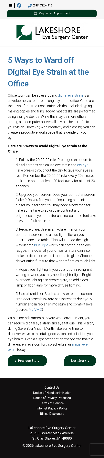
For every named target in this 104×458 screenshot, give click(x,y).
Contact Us (52, 387)
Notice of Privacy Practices (52, 398)
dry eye (82, 165)
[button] (10, 5)
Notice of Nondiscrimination (52, 392)
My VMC (35, 309)
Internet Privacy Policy (52, 408)
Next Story (78, 361)
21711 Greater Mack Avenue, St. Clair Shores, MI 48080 (52, 433)
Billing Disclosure (52, 413)
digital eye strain (70, 95)
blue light (41, 245)
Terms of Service (52, 403)
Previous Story (28, 361)
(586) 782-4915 (40, 6)
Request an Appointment (52, 13)
